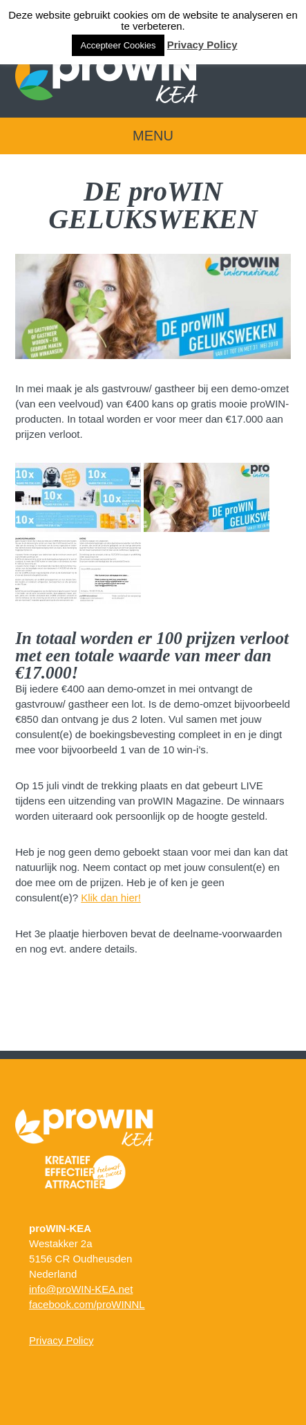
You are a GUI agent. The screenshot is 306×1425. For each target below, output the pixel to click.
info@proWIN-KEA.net (81, 1289)
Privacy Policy (61, 1340)
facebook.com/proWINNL (87, 1304)
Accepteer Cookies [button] (117, 45)
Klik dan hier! (111, 897)
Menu (153, 135)
